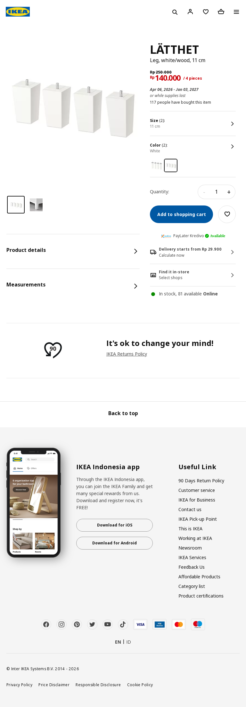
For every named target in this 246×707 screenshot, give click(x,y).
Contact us (189, 509)
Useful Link (197, 467)
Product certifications (201, 596)
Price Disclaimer (54, 684)
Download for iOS (114, 525)
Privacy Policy (19, 684)
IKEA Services (192, 557)
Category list (191, 586)
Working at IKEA (195, 538)
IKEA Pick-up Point (197, 519)
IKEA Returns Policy (126, 354)
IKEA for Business (196, 500)
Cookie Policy (140, 684)
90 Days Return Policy (201, 481)
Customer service (196, 490)
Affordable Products (199, 577)
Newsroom (190, 548)
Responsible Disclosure (98, 684)
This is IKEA (190, 529)
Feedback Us (191, 567)
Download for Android (114, 543)
